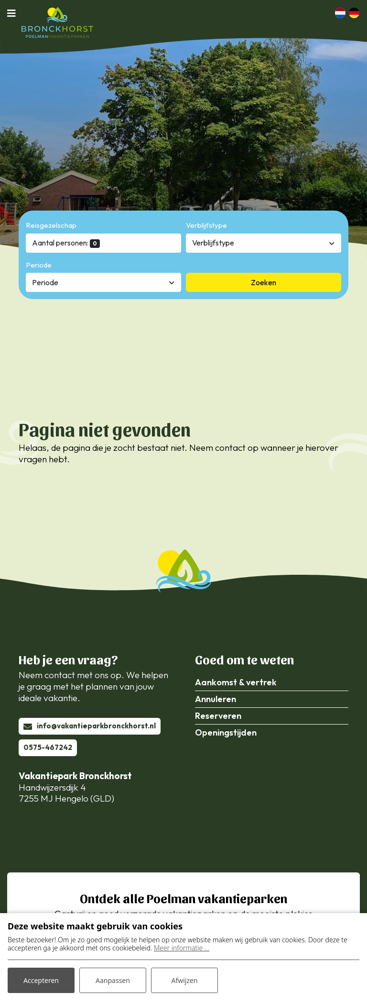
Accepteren (41, 980)
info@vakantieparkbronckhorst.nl (96, 725)
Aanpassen (113, 980)
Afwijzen (184, 980)
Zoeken (263, 282)
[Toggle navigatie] (14, 13)
